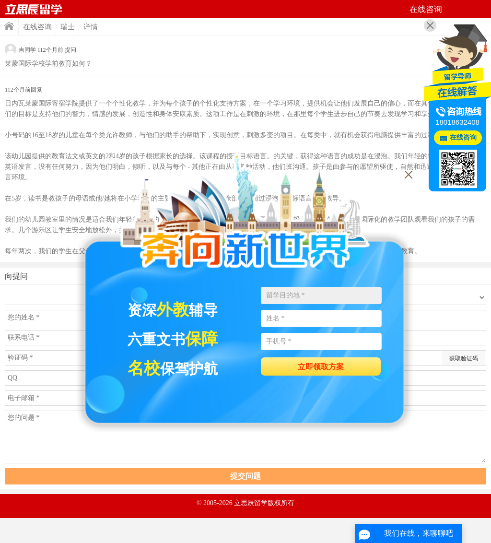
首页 (33, 9)
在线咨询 (37, 27)
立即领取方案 (321, 366)
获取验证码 (463, 358)
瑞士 (67, 27)
